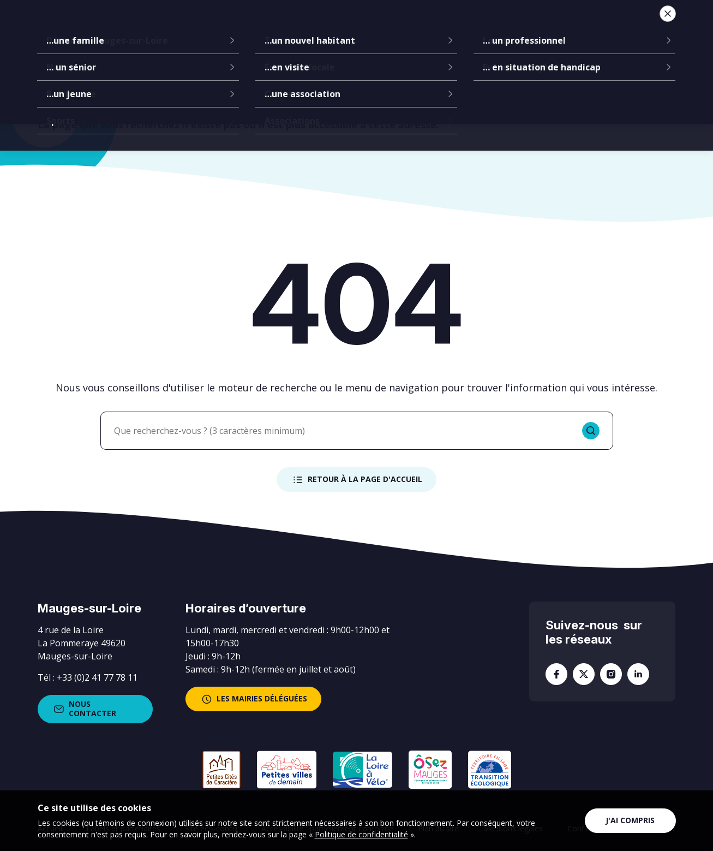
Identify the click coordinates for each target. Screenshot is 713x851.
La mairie (203, 27)
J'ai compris (630, 820)
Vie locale (519, 27)
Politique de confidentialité (361, 834)
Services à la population (418, 27)
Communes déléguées (292, 27)
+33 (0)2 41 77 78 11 (97, 677)
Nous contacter (84, 708)
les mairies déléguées (253, 699)
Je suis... (592, 27)
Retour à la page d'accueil (356, 480)
